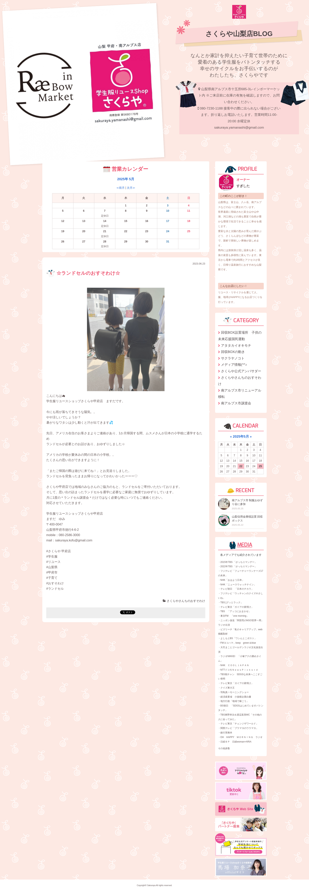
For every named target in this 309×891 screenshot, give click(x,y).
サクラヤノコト (232, 358)
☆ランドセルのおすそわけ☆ (83, 273)
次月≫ (131, 187)
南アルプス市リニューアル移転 (239, 393)
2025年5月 (241, 436)
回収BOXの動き (233, 352)
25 (260, 466)
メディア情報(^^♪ (234, 365)
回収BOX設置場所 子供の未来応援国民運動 (240, 335)
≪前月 (120, 187)
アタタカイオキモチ (236, 345)
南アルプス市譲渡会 (236, 403)
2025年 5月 (125, 179)
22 (240, 466)
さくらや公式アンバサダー (241, 371)
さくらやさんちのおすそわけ (184, 600)
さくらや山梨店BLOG (239, 33)
